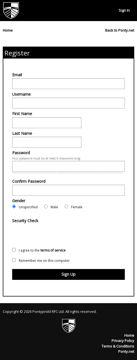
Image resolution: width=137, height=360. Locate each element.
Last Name (22, 133)
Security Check (25, 220)
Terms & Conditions (118, 346)
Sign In (124, 10)
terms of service (53, 250)
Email (17, 74)
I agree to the (39, 250)
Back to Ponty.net (119, 30)
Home (129, 335)
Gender (18, 200)
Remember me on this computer (41, 260)
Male (51, 207)
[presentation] (54, 235)
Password (21, 152)
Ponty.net (126, 351)
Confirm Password (28, 181)
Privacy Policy (123, 340)
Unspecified (25, 207)
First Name (22, 113)
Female (73, 207)
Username (21, 94)
